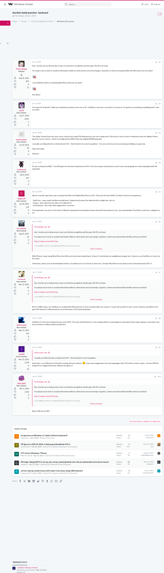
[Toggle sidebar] (158, 14)
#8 (119, 338)
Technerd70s (42, 472)
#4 (119, 172)
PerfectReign (35, 16)
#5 (119, 202)
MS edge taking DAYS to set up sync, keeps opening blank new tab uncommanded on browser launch (53, 494)
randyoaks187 (42, 513)
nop (111, 469)
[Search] (74, 4)
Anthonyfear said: (57, 372)
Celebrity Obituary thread (138, 141)
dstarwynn (41, 461)
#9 (119, 367)
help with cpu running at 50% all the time (144, 168)
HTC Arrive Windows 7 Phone (50, 481)
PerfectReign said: (57, 242)
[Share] (115, 62)
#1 (119, 62)
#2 (119, 109)
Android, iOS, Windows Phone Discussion (143, 163)
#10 (118, 397)
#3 (119, 138)
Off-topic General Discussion (138, 148)
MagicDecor (156, 210)
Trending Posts (131, 136)
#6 (119, 236)
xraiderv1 (40, 500)
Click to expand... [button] (84, 264)
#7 (119, 290)
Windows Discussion (63, 461)
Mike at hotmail (43, 483)
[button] (5, 4)
